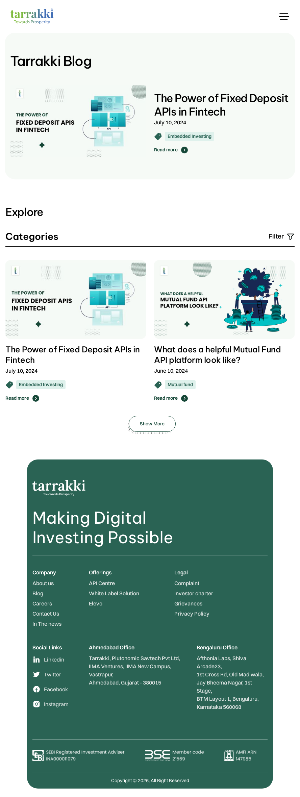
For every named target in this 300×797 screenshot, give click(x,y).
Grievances (188, 603)
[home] (31, 16)
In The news (46, 623)
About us (43, 583)
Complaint (186, 583)
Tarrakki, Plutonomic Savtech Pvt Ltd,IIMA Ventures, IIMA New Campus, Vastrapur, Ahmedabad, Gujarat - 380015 (134, 670)
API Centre (102, 583)
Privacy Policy (191, 613)
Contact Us (45, 613)
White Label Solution (114, 593)
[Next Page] (152, 424)
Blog (37, 593)
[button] (284, 16)
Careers (42, 603)
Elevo (95, 603)
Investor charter (193, 593)
